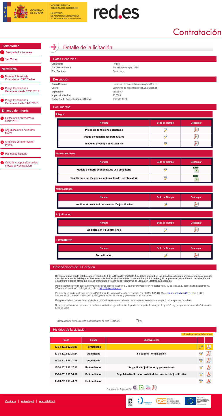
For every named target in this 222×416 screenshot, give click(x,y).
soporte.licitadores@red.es (180, 293)
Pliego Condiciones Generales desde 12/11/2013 (22, 90)
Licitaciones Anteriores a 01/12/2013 (19, 120)
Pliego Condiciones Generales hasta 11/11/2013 (21, 102)
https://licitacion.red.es (110, 288)
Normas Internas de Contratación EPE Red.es (20, 78)
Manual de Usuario (16, 153)
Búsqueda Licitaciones (19, 52)
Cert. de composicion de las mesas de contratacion (21, 164)
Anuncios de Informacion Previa (19, 143)
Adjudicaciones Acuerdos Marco (20, 131)
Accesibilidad (47, 401)
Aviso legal (27, 401)
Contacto (10, 401)
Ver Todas (11, 59)
